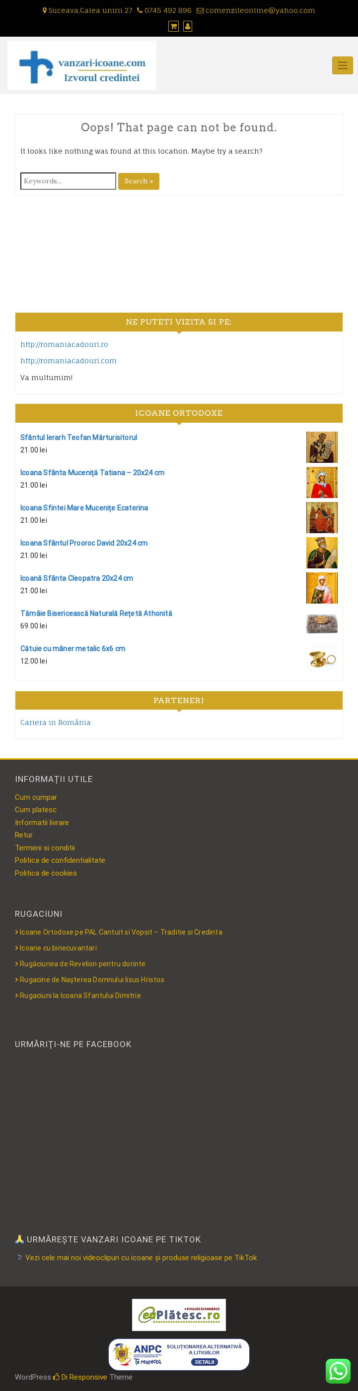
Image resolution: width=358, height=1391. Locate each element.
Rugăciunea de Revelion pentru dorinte (82, 964)
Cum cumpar (36, 797)
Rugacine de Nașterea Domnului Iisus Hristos (92, 980)
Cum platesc (36, 809)
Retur (24, 835)
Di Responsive (80, 1377)
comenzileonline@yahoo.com (256, 10)
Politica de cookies (46, 873)
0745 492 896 (164, 10)
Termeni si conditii (45, 847)
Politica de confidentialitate (60, 860)
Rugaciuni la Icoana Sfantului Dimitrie (80, 996)
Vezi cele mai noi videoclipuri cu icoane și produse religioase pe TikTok (136, 1257)
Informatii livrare (42, 822)
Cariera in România (55, 722)
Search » (139, 180)
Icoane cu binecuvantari (58, 948)
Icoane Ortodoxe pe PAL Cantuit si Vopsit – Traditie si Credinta (121, 932)
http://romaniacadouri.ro (64, 344)
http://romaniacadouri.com (68, 360)
